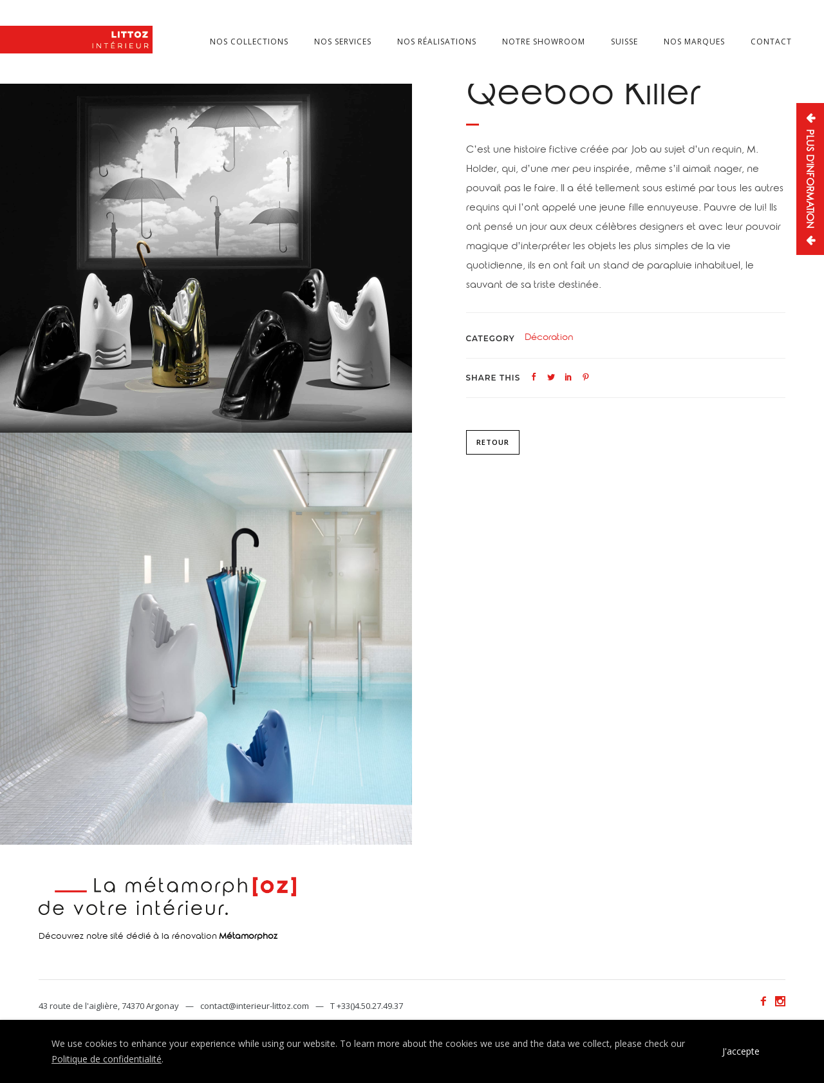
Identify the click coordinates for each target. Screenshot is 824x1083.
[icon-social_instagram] (780, 1001)
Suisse (624, 41)
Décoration (549, 338)
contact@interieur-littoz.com (254, 1006)
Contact (771, 41)
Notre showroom (543, 41)
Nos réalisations (436, 41)
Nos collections (249, 41)
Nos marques (694, 41)
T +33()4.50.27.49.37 (366, 1006)
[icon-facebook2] (766, 1001)
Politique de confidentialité (107, 1059)
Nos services (342, 41)
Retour (492, 442)
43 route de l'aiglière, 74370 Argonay (109, 1006)
